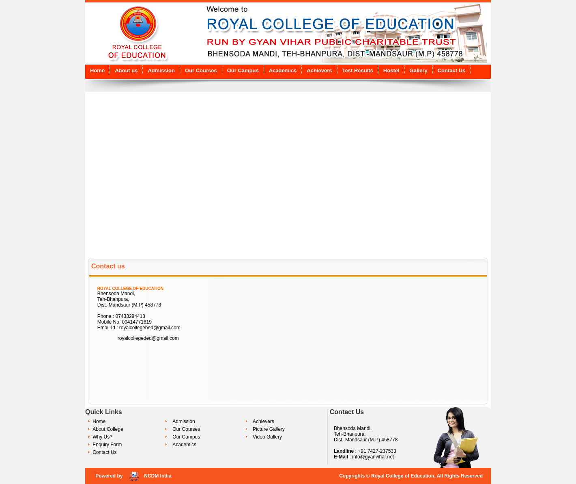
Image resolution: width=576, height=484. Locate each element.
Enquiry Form (107, 444)
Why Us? (102, 437)
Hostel (391, 70)
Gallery (419, 70)
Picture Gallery (269, 429)
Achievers (319, 70)
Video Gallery (267, 437)
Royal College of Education (402, 476)
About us (126, 70)
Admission (161, 70)
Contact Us (452, 70)
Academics (283, 70)
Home (97, 70)
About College (107, 429)
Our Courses (201, 70)
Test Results (357, 70)
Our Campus (243, 70)
